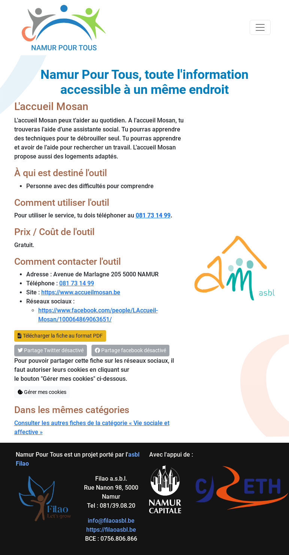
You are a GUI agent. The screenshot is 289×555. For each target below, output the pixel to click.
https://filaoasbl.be (111, 529)
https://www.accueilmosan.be (80, 292)
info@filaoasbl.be (111, 520)
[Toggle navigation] (260, 27)
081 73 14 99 (76, 283)
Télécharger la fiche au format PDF (60, 336)
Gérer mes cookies (42, 392)
